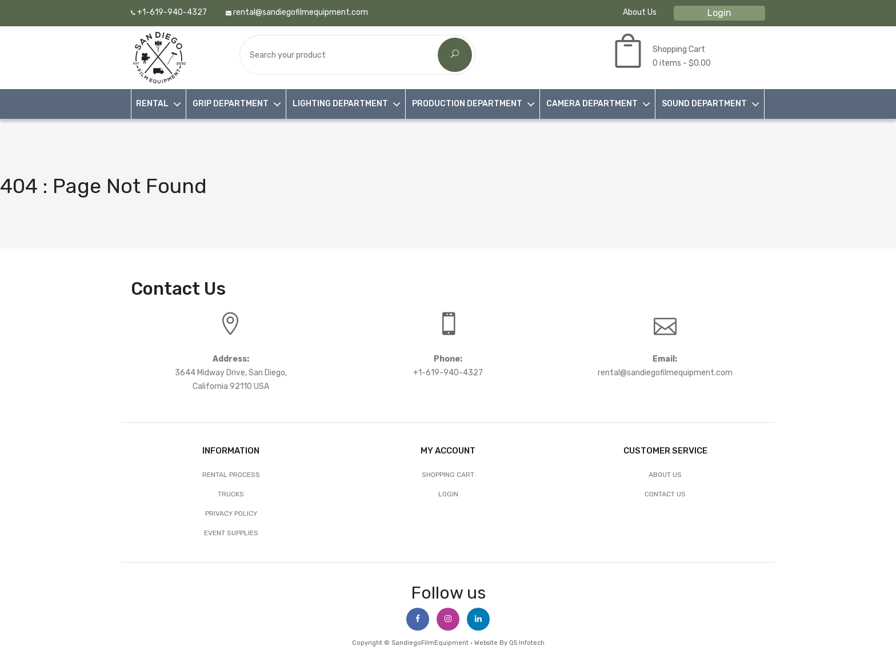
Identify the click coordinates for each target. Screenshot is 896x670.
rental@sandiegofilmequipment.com (297, 12)
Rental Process (231, 475)
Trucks (231, 494)
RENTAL (152, 104)
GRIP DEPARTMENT (231, 104)
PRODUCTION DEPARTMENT (467, 104)
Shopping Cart (448, 475)
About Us (640, 12)
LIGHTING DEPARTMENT (340, 104)
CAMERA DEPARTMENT (592, 104)
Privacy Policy (231, 513)
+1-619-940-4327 (169, 12)
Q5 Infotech (527, 643)
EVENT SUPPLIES (231, 533)
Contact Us (665, 494)
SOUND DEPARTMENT (704, 104)
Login (719, 12)
